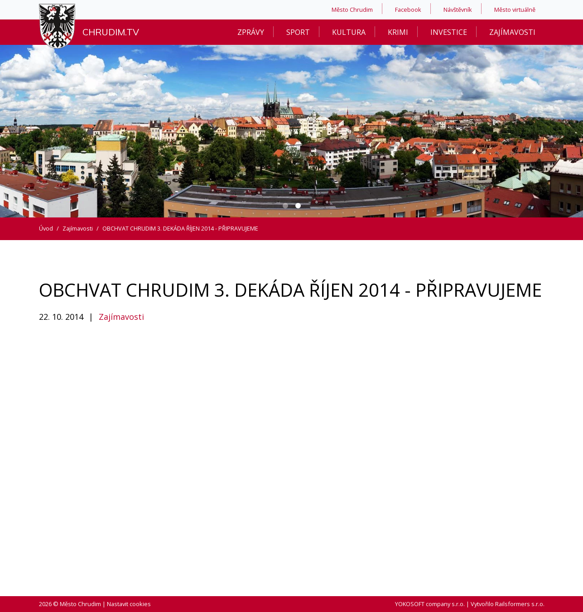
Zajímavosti (512, 32)
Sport (298, 32)
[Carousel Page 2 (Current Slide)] (298, 205)
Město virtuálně (514, 9)
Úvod (46, 228)
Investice (448, 32)
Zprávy (250, 32)
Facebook (408, 9)
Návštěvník (457, 9)
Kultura (349, 32)
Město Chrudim (352, 9)
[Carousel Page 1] (285, 205)
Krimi (398, 32)
